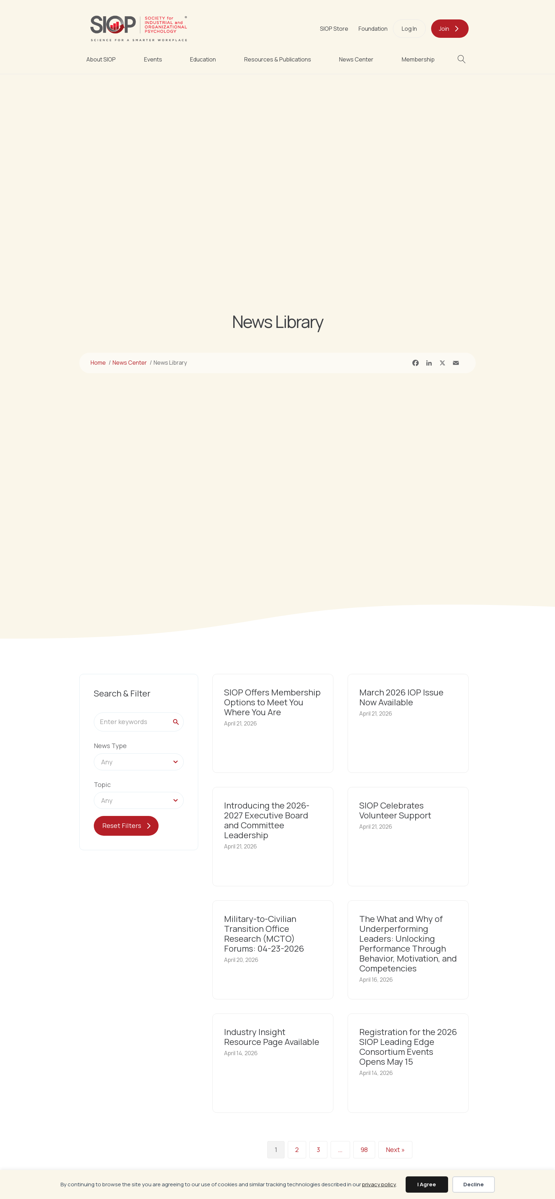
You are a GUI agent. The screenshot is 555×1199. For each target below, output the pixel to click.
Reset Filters (121, 825)
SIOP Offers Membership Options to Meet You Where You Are (272, 702)
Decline (473, 1184)
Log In (409, 29)
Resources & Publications (277, 59)
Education (203, 59)
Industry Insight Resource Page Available (271, 1036)
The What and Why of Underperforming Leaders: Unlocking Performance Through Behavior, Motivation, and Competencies (408, 943)
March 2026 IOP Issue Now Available (401, 697)
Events (153, 59)
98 (364, 1150)
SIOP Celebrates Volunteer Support (395, 810)
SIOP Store (334, 29)
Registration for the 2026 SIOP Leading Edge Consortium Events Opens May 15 (408, 1046)
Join (444, 29)
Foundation (373, 29)
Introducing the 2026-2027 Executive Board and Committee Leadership (266, 820)
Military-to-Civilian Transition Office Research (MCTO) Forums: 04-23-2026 (264, 933)
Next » (395, 1150)
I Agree (426, 1184)
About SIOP (101, 59)
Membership (418, 59)
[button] (463, 59)
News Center (356, 59)
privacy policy (379, 1184)
